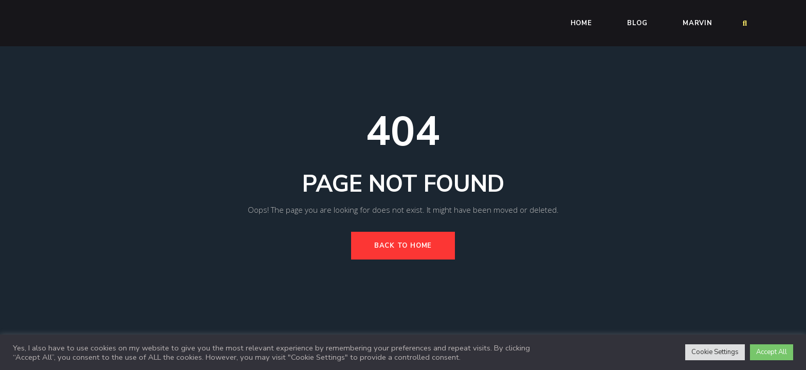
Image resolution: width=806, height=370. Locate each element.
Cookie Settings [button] (715, 352)
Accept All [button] (771, 352)
